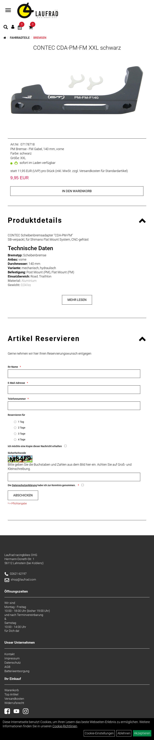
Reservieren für (16, 414)
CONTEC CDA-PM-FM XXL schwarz (77, 47)
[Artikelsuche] (6, 27)
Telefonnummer (17, 398)
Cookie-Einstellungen (99, 733)
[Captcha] (74, 477)
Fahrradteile (20, 37)
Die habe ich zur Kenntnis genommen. (42, 485)
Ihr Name (13, 366)
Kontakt (9, 654)
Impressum (12, 658)
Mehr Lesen (77, 300)
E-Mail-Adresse (16, 382)
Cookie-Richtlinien (64, 726)
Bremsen (39, 37)
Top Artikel (11, 694)
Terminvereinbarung (30, 615)
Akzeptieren (142, 733)
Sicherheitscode (17, 452)
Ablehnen (123, 733)
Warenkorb (11, 690)
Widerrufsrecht (14, 703)
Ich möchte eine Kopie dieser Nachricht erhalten (35, 446)
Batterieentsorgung (16, 671)
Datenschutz (12, 662)
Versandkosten (14, 698)
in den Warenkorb (77, 191)
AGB (7, 667)
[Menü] (8, 10)
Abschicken (23, 495)
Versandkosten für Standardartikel (103, 171)
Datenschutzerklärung (24, 485)
